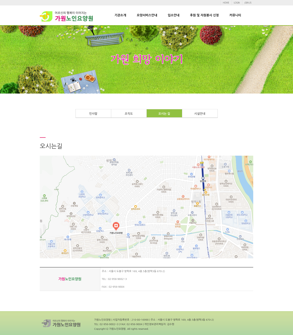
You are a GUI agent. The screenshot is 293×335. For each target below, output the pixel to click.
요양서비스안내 (147, 15)
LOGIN (237, 3)
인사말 (93, 113)
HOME (226, 3)
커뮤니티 (235, 15)
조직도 (129, 113)
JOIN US (247, 3)
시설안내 (199, 113)
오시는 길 (164, 113)
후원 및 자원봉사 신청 (204, 15)
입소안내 (173, 15)
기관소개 (120, 15)
